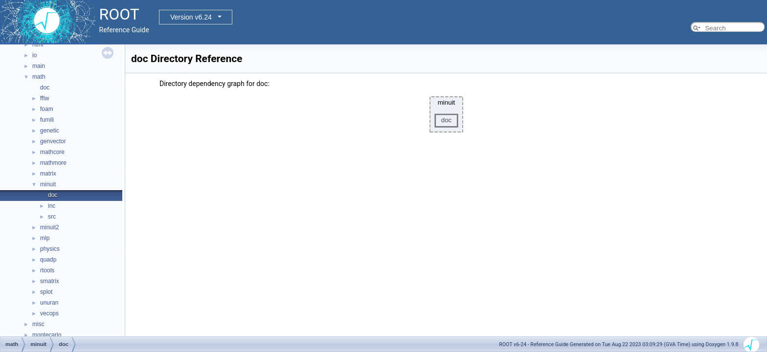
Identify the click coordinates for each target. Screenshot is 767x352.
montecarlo (46, 334)
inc (51, 205)
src (52, 216)
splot (46, 291)
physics (50, 248)
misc (38, 324)
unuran (49, 302)
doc (44, 87)
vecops (49, 313)
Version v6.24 (191, 17)
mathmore (53, 162)
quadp (48, 259)
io (34, 55)
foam (46, 109)
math (38, 76)
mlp (44, 238)
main (38, 66)
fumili (47, 119)
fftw (44, 98)
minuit (48, 184)
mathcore (52, 152)
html (38, 44)
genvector (53, 141)
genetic (49, 130)
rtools (47, 270)
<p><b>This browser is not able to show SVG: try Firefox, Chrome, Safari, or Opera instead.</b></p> (446, 114)
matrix (48, 173)
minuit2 (49, 227)
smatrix (49, 281)
